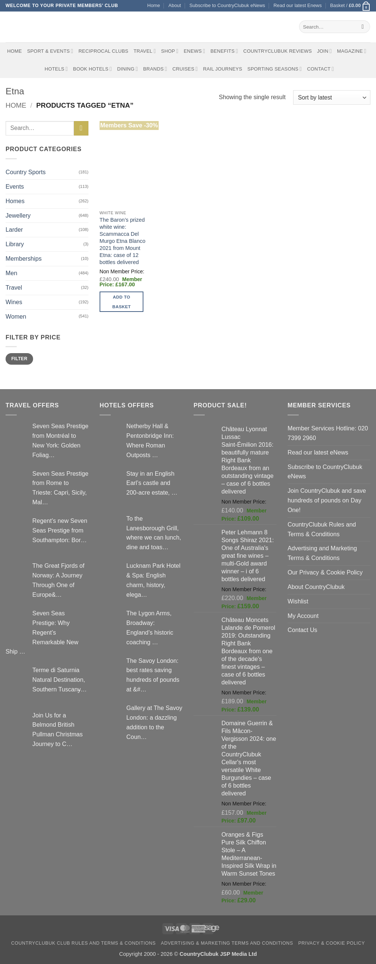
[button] (350, 6)
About (174, 5)
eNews (194, 51)
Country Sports (26, 172)
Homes (15, 201)
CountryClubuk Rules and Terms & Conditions (322, 529)
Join (324, 51)
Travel (144, 51)
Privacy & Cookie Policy (331, 943)
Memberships (24, 258)
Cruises (185, 68)
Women (16, 316)
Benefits (224, 51)
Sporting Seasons (274, 68)
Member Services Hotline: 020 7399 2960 (328, 433)
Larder (14, 229)
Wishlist (298, 601)
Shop (170, 51)
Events (15, 186)
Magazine (351, 51)
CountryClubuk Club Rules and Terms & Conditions (83, 943)
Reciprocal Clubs (103, 51)
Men (11, 273)
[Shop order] (331, 97)
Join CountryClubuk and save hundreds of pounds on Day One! (327, 500)
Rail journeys (222, 69)
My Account (303, 615)
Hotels (56, 68)
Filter (19, 358)
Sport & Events (50, 51)
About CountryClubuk (316, 586)
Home (153, 5)
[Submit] (363, 26)
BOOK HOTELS (92, 68)
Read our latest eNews (318, 452)
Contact (320, 68)
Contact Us (302, 629)
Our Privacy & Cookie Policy (325, 572)
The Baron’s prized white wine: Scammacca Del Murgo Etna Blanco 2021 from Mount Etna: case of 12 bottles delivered (123, 241)
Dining (127, 68)
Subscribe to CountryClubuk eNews (227, 5)
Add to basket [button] (121, 301)
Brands (155, 68)
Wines (14, 302)
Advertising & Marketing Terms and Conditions (227, 943)
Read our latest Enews (297, 5)
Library (15, 244)
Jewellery (18, 215)
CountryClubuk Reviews (277, 51)
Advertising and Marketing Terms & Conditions (322, 553)
